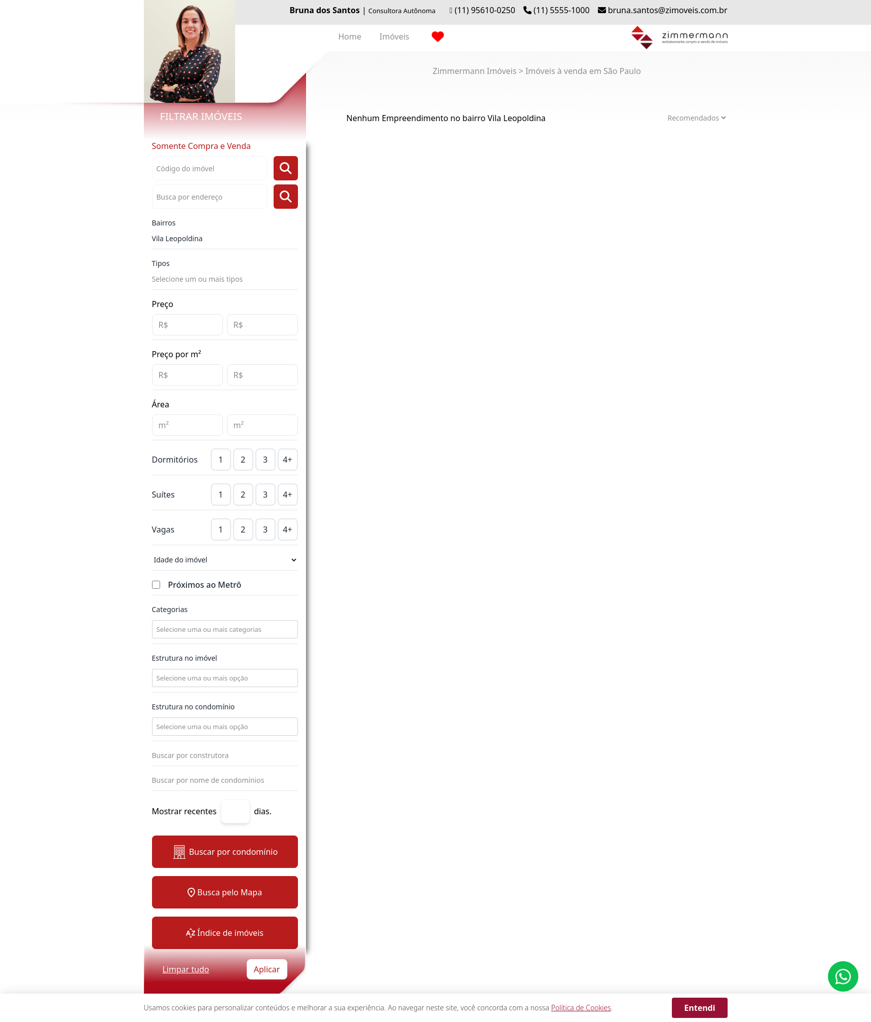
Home (350, 36)
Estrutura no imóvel (184, 658)
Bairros (164, 223)
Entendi (699, 1007)
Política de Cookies (581, 1007)
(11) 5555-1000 (561, 10)
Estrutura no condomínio (193, 706)
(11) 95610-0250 (485, 10)
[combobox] (224, 629)
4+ (287, 459)
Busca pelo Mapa (224, 892)
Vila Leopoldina (177, 238)
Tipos (161, 263)
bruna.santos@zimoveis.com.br (668, 10)
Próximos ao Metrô (205, 584)
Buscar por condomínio (225, 852)
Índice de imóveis (224, 932)
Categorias (170, 609)
